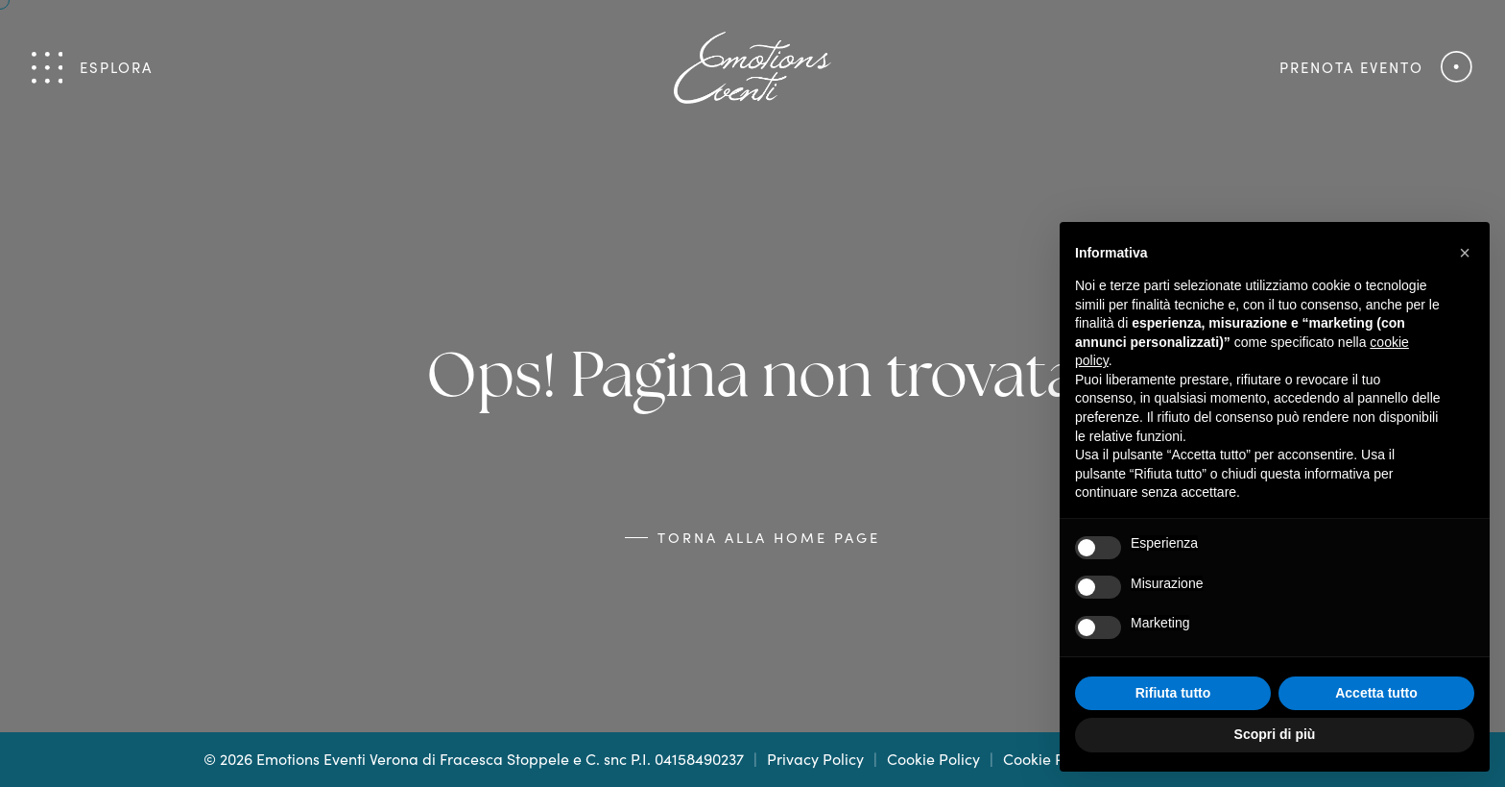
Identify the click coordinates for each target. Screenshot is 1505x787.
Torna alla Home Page (768, 537)
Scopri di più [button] (1275, 734)
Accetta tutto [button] (1376, 693)
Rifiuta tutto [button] (1173, 693)
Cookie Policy (933, 759)
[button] (1464, 252)
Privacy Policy (815, 759)
